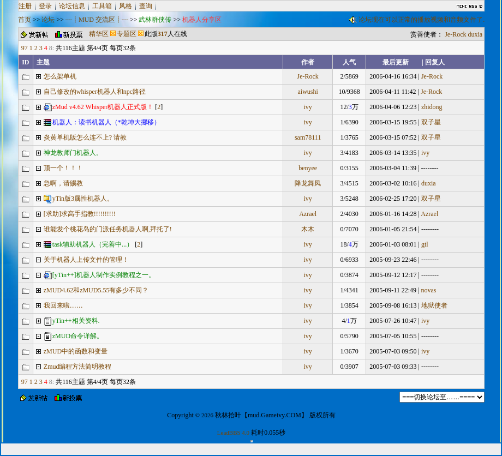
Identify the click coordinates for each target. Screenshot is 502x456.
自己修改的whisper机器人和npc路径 (95, 91)
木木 (307, 229)
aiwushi (308, 91)
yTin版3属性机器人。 (78, 198)
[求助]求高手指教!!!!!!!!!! (80, 214)
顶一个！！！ (63, 168)
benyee (307, 168)
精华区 (99, 34)
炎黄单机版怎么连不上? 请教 (85, 137)
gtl (424, 244)
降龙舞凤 (308, 183)
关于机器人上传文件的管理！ (86, 259)
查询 (145, 6)
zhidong (432, 107)
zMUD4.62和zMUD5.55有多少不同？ (96, 290)
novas (428, 290)
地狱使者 (434, 305)
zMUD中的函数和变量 (75, 351)
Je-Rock (455, 34)
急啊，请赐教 (63, 183)
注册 (25, 6)
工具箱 (102, 6)
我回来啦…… (63, 305)
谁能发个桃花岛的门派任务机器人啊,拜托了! (108, 229)
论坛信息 (72, 6)
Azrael (307, 214)
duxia (475, 34)
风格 (125, 6)
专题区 (126, 34)
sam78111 (308, 137)
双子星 (431, 122)
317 (163, 34)
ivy (308, 107)
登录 (45, 6)
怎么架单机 (60, 76)
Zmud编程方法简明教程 (78, 366)
